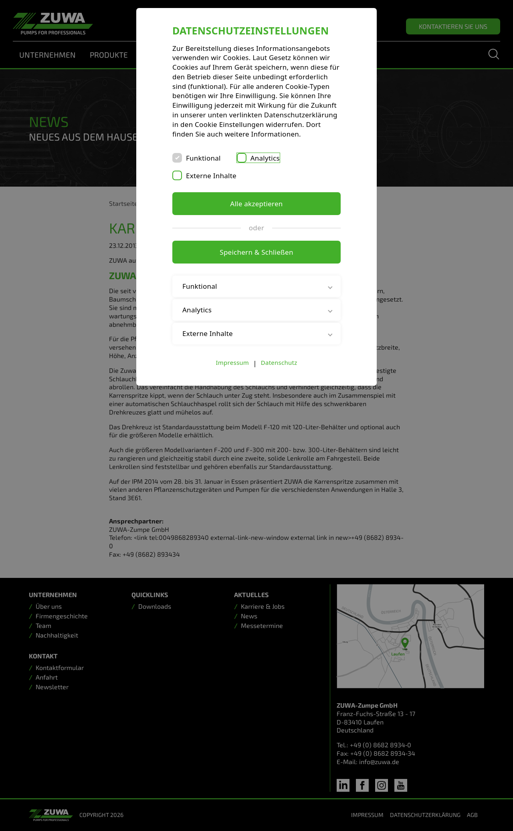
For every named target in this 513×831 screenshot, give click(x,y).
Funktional (203, 158)
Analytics (265, 158)
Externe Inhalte (211, 175)
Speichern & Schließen (256, 252)
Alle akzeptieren (256, 203)
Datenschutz (279, 362)
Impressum (232, 362)
